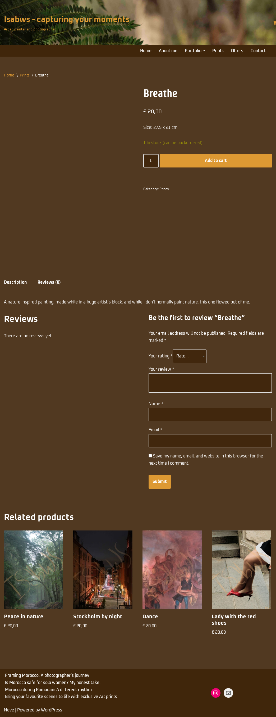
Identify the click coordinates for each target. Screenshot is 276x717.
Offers (237, 51)
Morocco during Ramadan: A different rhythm (48, 690)
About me (168, 51)
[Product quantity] (151, 161)
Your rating (161, 356)
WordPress (51, 710)
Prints (218, 51)
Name (156, 404)
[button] (204, 51)
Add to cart (216, 160)
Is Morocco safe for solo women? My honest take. (52, 682)
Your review (161, 369)
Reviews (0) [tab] (49, 282)
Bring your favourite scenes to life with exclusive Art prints (61, 697)
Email (155, 430)
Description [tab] (15, 282)
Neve (9, 710)
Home (145, 51)
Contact (258, 51)
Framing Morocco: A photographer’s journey (47, 675)
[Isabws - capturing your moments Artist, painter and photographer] (67, 23)
